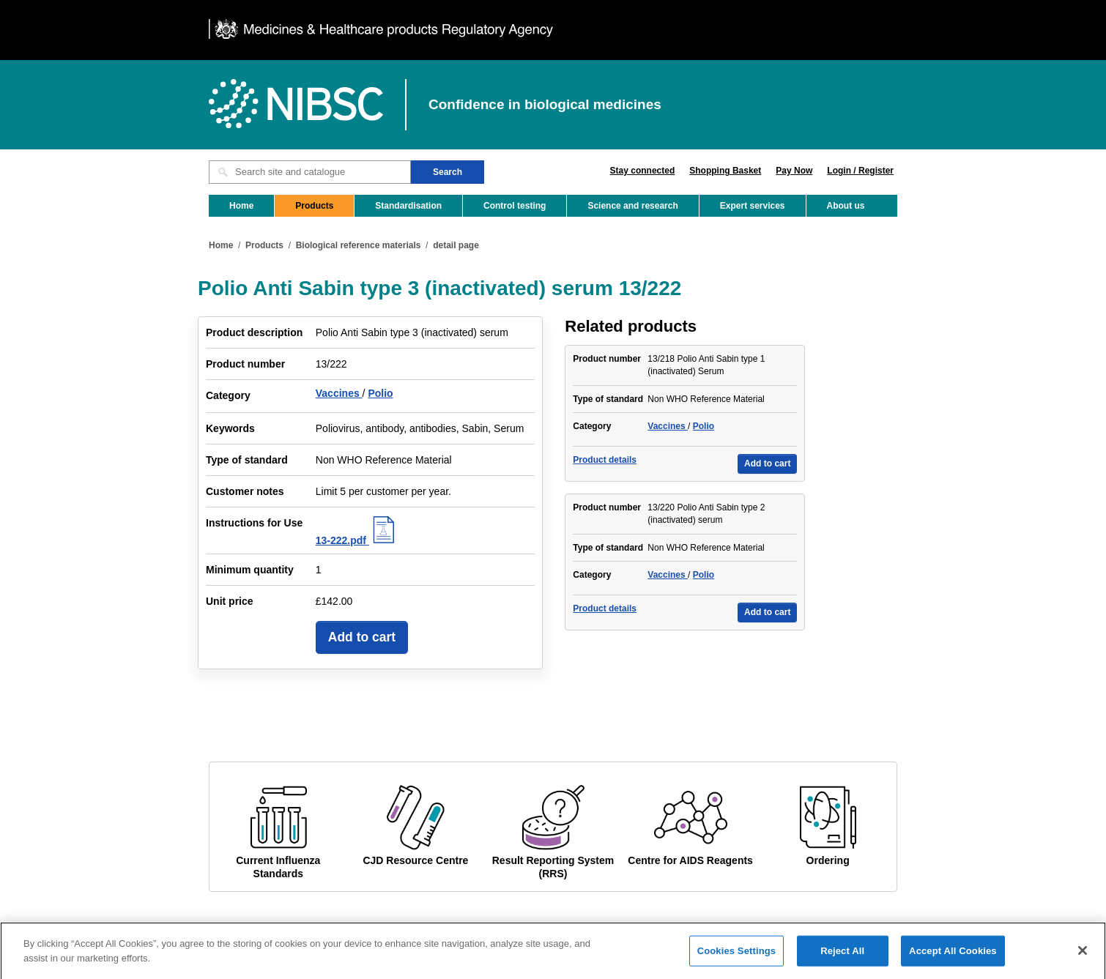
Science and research (632, 206)
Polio (380, 393)
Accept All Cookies (953, 961)
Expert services (752, 206)
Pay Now (794, 170)
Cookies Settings (736, 961)
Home (241, 206)
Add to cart (362, 637)
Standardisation (408, 206)
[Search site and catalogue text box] (310, 172)
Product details (604, 460)
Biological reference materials (358, 245)
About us (846, 206)
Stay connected (642, 170)
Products (314, 206)
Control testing (514, 206)
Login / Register (860, 170)
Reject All (842, 961)
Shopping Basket (725, 170)
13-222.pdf (357, 540)
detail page (456, 245)
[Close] (1082, 961)
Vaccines (339, 393)
